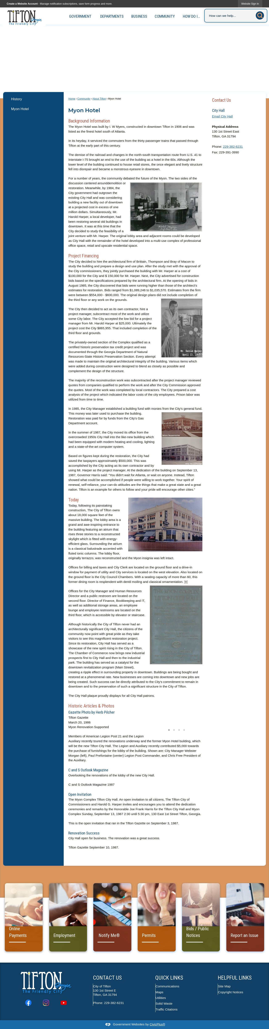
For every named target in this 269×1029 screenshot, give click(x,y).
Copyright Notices (230, 992)
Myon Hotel (20, 109)
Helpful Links (235, 978)
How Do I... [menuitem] (191, 16)
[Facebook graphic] (28, 1003)
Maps (160, 992)
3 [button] (179, 729)
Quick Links (169, 978)
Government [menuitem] (80, 16)
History (16, 99)
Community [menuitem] (165, 16)
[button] (261, 15)
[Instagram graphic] (46, 1003)
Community (83, 98)
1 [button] (168, 729)
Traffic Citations (167, 1009)
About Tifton (99, 98)
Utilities (161, 998)
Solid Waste (164, 1003)
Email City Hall (222, 116)
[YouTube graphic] (64, 1003)
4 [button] (184, 729)
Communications (167, 986)
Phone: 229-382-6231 (108, 1003)
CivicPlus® (157, 1024)
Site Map (224, 986)
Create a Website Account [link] (22, 3)
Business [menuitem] (139, 16)
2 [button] (174, 729)
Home (71, 98)
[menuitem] (33, 99)
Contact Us (221, 100)
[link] (250, 3)
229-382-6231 (233, 146)
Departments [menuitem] (112, 16)
